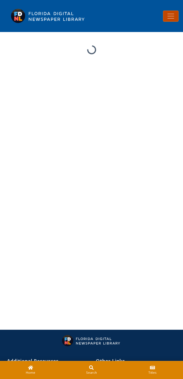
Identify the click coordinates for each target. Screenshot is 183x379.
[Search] (91, 370)
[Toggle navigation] (171, 16)
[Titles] (152, 370)
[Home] (30, 370)
